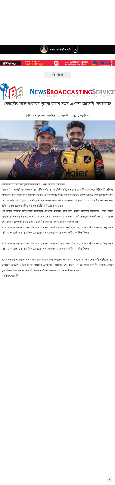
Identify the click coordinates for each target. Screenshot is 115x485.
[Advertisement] (57, 21)
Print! (57, 75)
